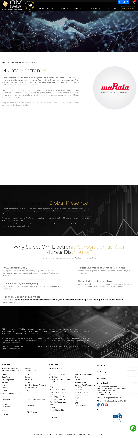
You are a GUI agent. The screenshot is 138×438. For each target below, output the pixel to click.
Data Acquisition (8, 380)
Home (3, 62)
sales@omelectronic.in (112, 398)
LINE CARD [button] (80, 8)
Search (123, 2)
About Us (101, 366)
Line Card (10, 62)
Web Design (73, 435)
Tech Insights (102, 372)
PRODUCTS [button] (65, 8)
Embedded (6, 374)
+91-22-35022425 (110, 401)
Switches (5, 414)
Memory (5, 382)
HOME (41, 8)
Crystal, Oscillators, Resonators (36, 385)
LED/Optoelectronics (36, 400)
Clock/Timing (6, 377)
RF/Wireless (32, 412)
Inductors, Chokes (31, 380)
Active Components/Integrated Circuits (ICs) (12, 369)
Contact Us (101, 378)
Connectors (6, 400)
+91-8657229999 (123, 401)
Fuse (26, 390)
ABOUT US (51, 8)
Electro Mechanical (6, 406)
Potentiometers (31, 388)
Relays (4, 411)
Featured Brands (19, 62)
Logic (4, 385)
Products (6, 365)
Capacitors (28, 374)
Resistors (28, 377)
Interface (5, 390)
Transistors (5, 396)
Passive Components (30, 369)
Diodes (27, 382)
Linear (4, 388)
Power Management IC (11, 393)
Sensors (30, 406)
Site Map (102, 435)
